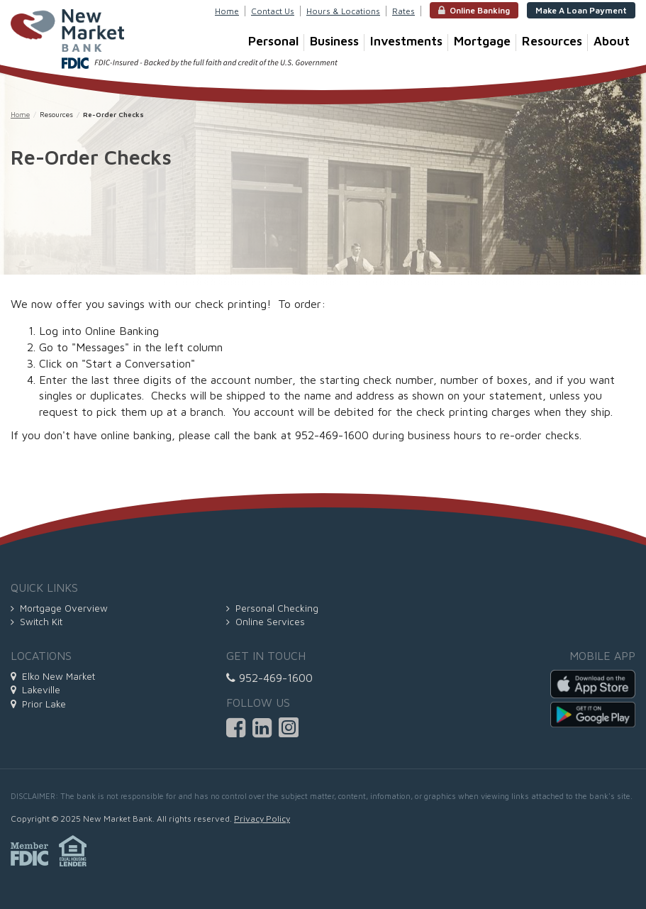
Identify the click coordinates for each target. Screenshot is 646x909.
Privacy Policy (262, 818)
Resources (555, 42)
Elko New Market (53, 676)
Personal (276, 42)
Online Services (265, 621)
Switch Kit (36, 621)
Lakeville (35, 689)
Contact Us (272, 11)
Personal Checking (272, 608)
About (612, 40)
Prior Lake (38, 704)
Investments (409, 42)
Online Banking (474, 10)
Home (227, 11)
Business (337, 42)
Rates (403, 11)
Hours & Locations (343, 11)
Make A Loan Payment (581, 10)
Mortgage (485, 42)
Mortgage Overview (59, 608)
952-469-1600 (269, 677)
